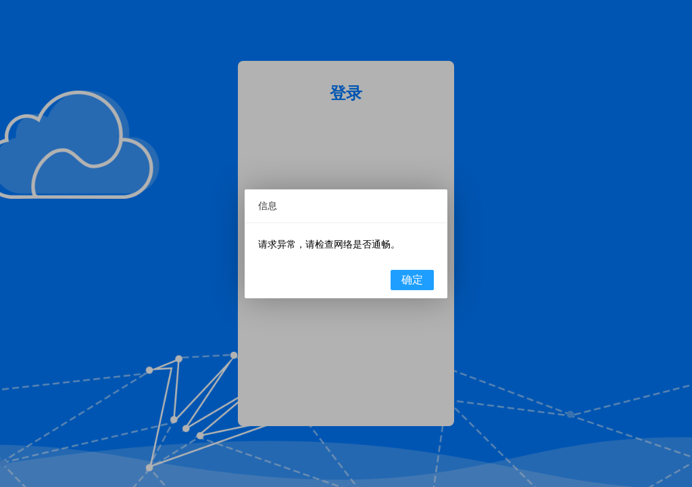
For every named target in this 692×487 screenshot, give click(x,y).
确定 (412, 279)
